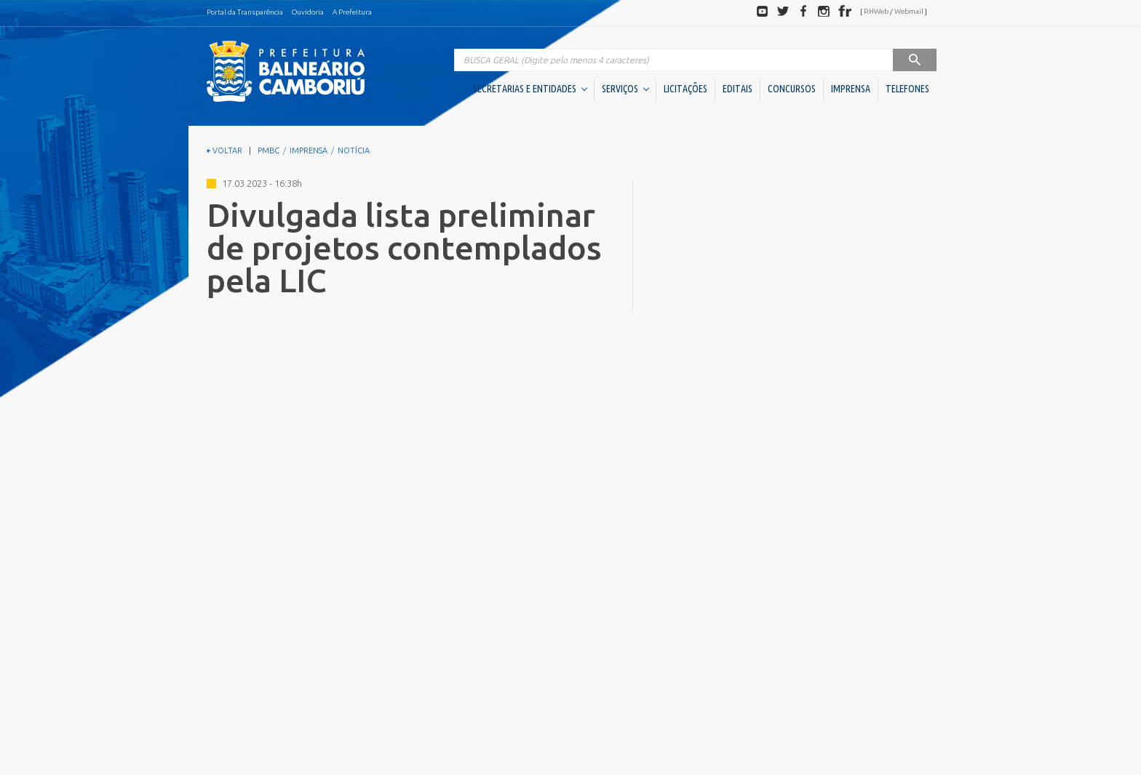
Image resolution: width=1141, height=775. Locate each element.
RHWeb (876, 11)
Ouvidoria (308, 12)
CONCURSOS (792, 89)
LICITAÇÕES (685, 89)
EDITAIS (737, 89)
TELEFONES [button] (907, 89)
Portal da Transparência (245, 12)
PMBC (268, 150)
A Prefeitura (352, 12)
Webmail (908, 11)
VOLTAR (224, 150)
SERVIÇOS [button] (625, 89)
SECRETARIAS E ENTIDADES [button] (530, 89)
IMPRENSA (850, 89)
